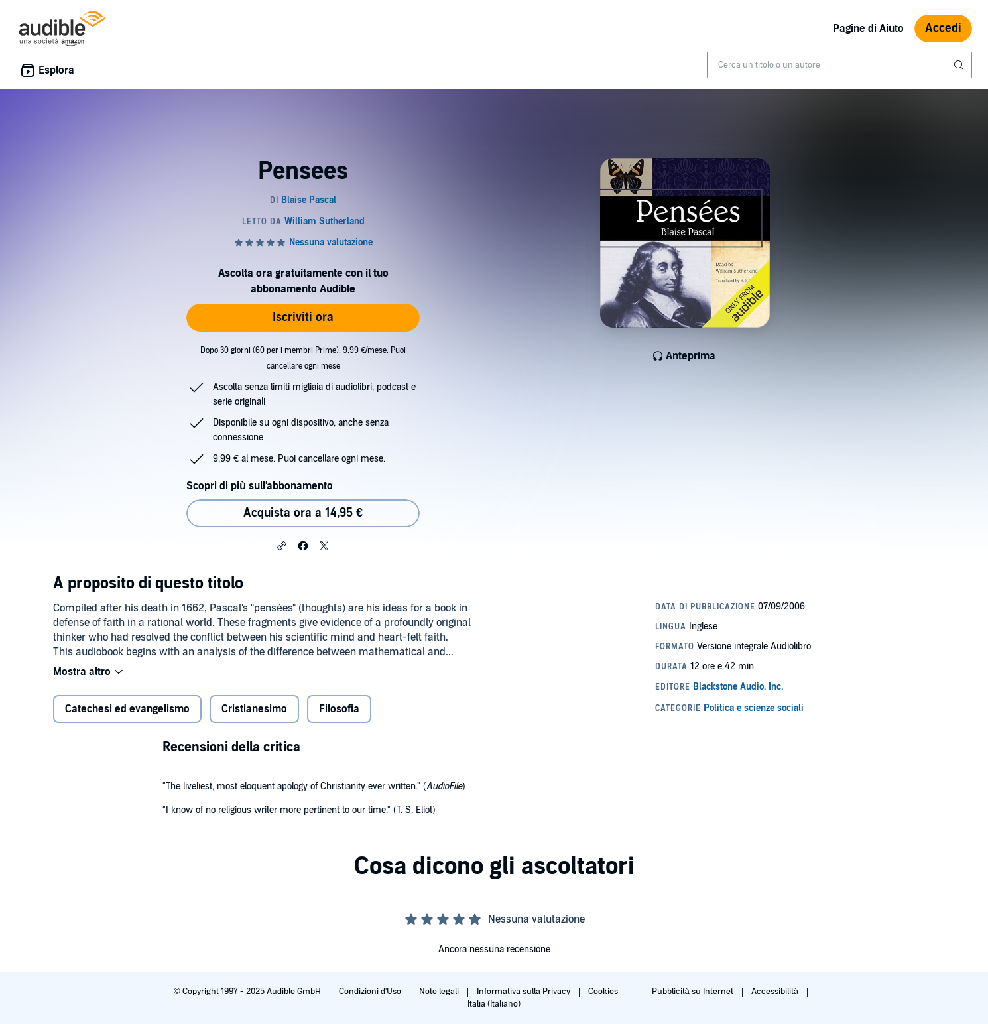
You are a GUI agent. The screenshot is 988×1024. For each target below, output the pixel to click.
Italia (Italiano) (494, 1004)
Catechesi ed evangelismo (127, 709)
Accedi (943, 28)
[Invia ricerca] (960, 65)
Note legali (440, 991)
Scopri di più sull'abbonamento (259, 486)
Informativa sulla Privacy (524, 991)
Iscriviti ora (303, 317)
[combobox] (839, 65)
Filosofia (339, 709)
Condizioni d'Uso (371, 991)
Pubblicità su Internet (693, 991)
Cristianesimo (254, 709)
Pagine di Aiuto (868, 28)
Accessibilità (775, 991)
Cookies (604, 991)
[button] (282, 545)
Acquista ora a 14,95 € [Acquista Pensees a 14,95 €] (303, 513)
